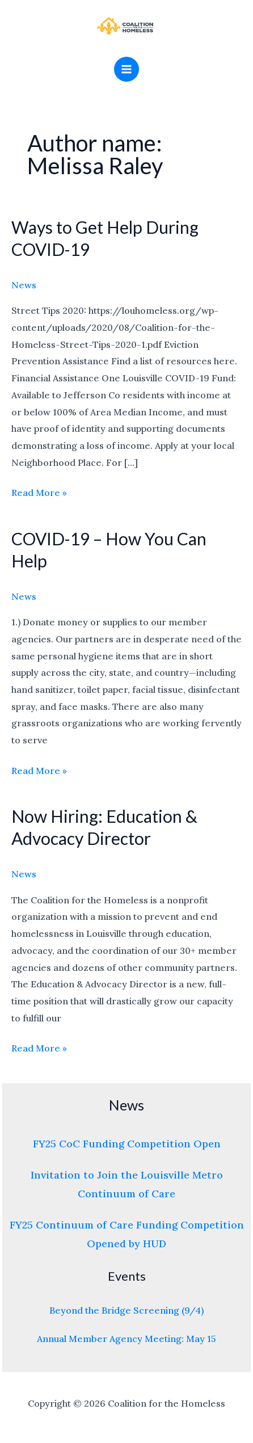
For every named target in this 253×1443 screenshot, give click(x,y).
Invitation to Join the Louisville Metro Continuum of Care (127, 1184)
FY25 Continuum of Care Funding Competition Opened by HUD (127, 1234)
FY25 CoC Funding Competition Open (127, 1143)
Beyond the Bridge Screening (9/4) (126, 1310)
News (23, 285)
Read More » (39, 491)
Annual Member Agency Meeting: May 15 (126, 1338)
